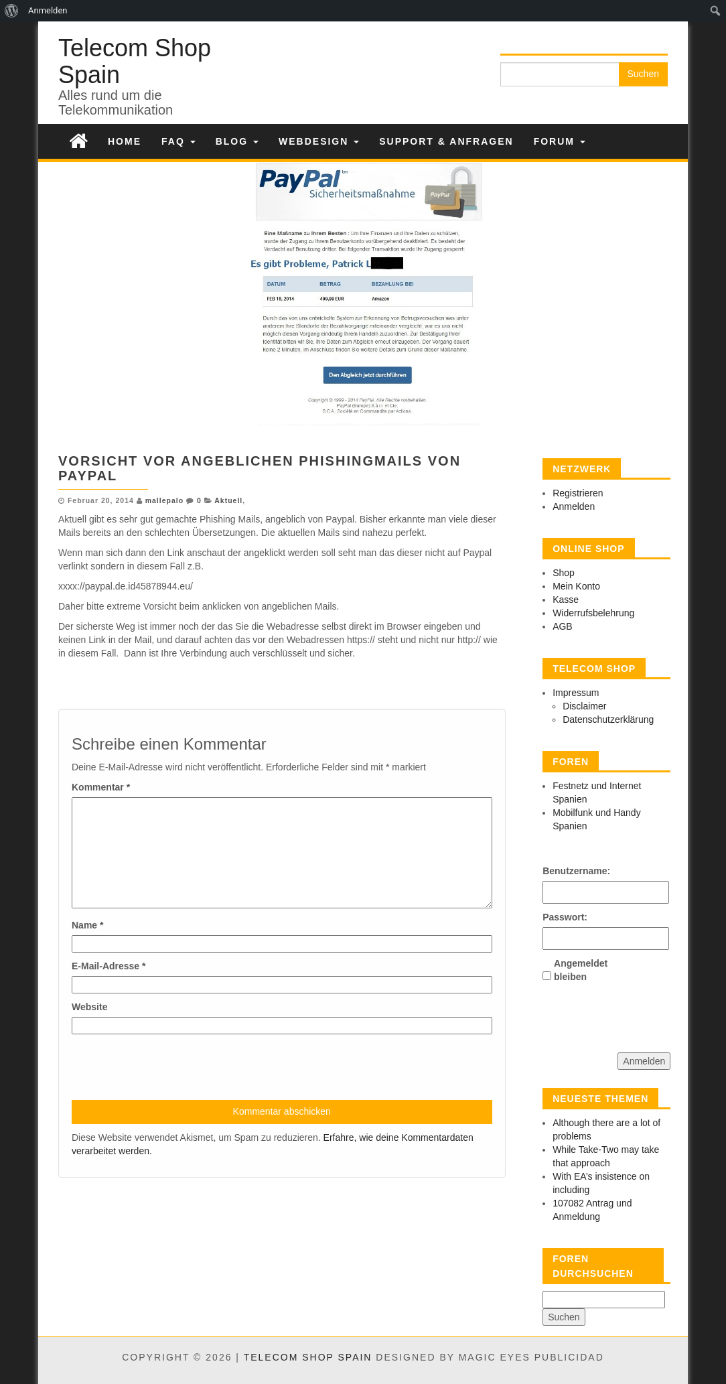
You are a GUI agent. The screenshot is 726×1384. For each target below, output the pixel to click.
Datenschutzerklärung (608, 719)
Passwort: (564, 917)
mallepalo (164, 500)
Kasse (566, 599)
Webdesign (319, 141)
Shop (564, 572)
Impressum (576, 692)
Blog (237, 141)
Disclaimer (584, 706)
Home (124, 141)
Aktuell (228, 500)
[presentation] (173, 1067)
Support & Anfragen (446, 141)
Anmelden (574, 506)
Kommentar (101, 787)
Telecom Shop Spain (134, 61)
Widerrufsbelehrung (593, 613)
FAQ (178, 141)
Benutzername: (565, 871)
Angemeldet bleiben (577, 970)
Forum (559, 141)
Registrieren (578, 493)
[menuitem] (11, 10)
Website (89, 1006)
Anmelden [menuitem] (48, 10)
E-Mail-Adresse (109, 966)
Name (87, 925)
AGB (563, 626)
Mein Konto (576, 586)
